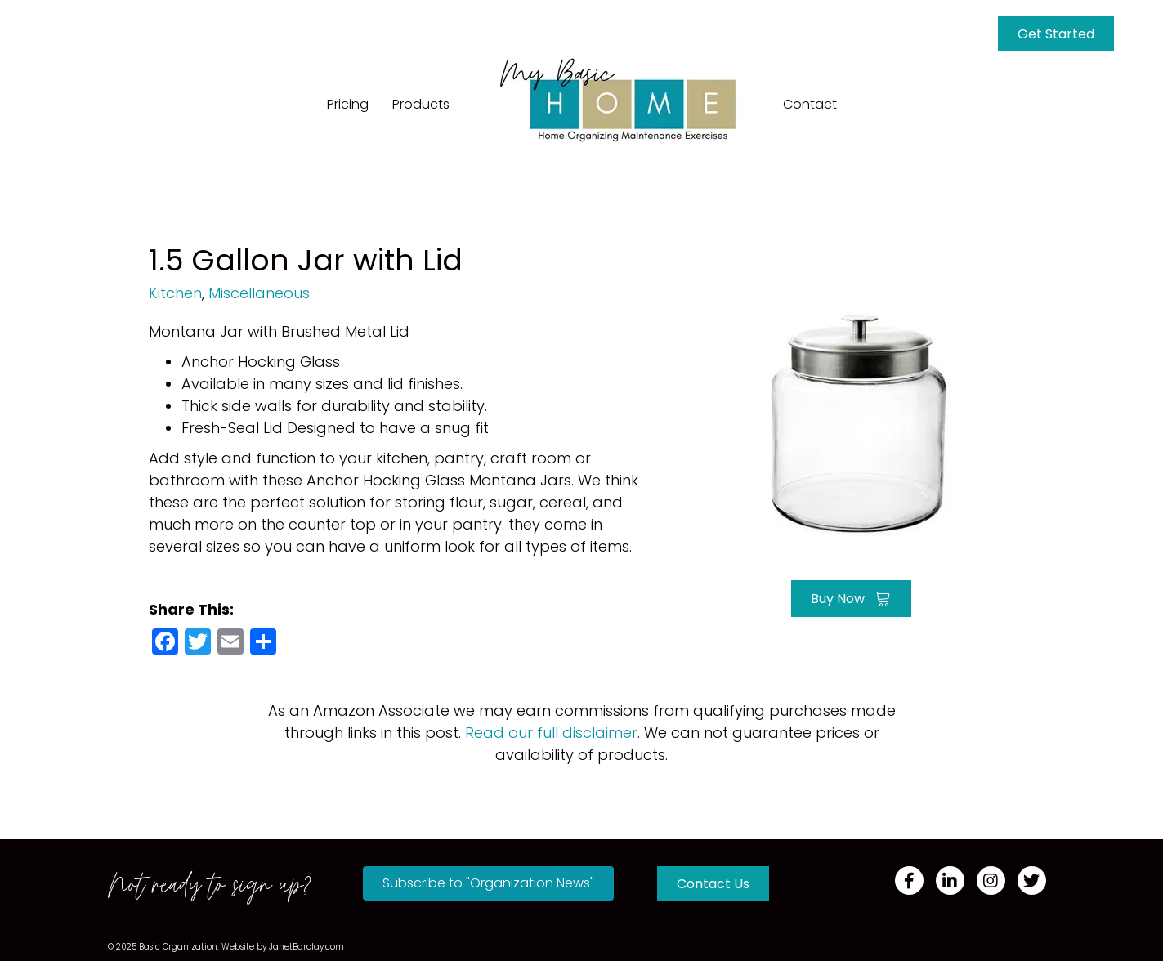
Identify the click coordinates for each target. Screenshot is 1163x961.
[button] (488, 883)
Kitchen (175, 293)
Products (421, 104)
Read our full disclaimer (551, 732)
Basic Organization (178, 947)
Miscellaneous (259, 293)
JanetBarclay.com (306, 947)
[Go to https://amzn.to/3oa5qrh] (851, 423)
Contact (810, 104)
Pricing (348, 104)
